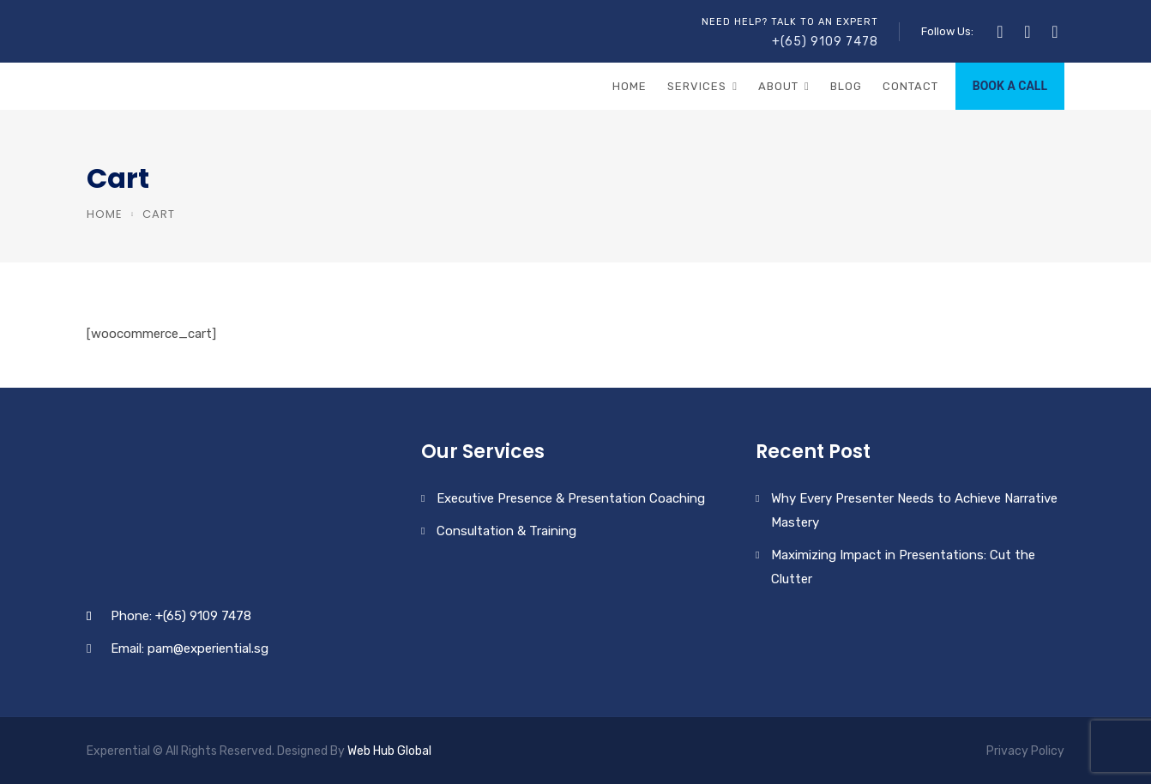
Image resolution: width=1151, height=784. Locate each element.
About (778, 86)
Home (629, 86)
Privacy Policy (1025, 751)
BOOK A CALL (1010, 86)
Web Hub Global (389, 751)
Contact (910, 86)
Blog (846, 86)
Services (696, 86)
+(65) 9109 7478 (825, 41)
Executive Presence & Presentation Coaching (571, 498)
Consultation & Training (506, 531)
